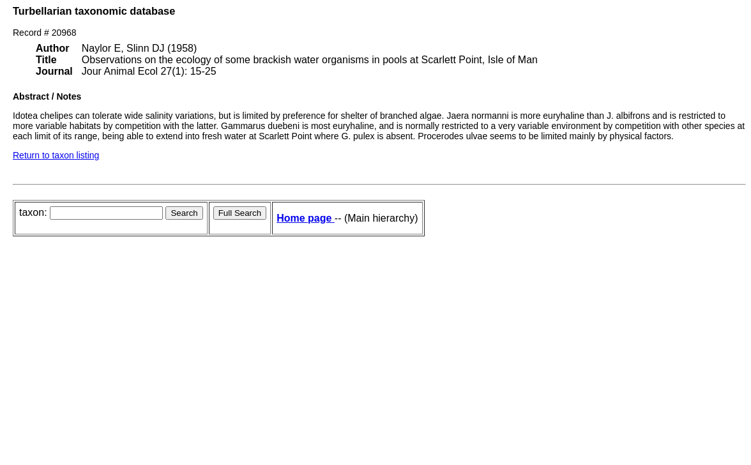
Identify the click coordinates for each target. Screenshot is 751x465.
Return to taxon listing (56, 155)
